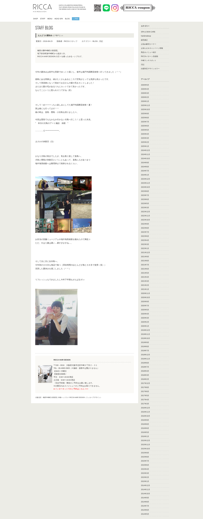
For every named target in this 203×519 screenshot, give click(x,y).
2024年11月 (145, 154)
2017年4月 (145, 400)
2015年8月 (145, 457)
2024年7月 (145, 171)
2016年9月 (145, 420)
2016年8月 (145, 424)
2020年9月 (145, 302)
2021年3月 (145, 281)
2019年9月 (145, 342)
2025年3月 (145, 138)
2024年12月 (145, 150)
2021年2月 (145, 285)
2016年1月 (145, 436)
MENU (49, 19)
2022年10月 (145, 220)
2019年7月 (145, 351)
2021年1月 (145, 289)
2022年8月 (145, 228)
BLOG (67, 19)
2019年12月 (145, 330)
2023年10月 (145, 187)
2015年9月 (145, 453)
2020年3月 (145, 318)
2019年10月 (145, 338)
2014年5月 (145, 514)
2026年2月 (145, 97)
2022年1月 (145, 248)
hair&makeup (146, 36)
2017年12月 (145, 383)
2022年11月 (145, 216)
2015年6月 (145, 465)
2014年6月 (145, 510)
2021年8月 (145, 261)
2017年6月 (145, 391)
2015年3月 (145, 473)
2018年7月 (145, 367)
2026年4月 (145, 89)
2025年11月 (145, 105)
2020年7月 (145, 306)
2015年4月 (145, 469)
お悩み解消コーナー (148, 44)
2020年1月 (145, 326)
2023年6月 (145, 199)
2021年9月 (145, 257)
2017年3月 (145, 404)
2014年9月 (145, 498)
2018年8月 (145, 363)
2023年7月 (145, 195)
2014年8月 (145, 502)
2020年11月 (145, 293)
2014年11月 (145, 490)
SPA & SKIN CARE (148, 32)
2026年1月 (145, 101)
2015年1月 (145, 481)
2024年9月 (145, 163)
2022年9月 (145, 224)
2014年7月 (145, 506)
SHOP (35, 19)
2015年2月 (145, 477)
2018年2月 (145, 379)
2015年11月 (145, 445)
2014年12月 (145, 485)
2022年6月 (145, 236)
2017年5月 (145, 396)
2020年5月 (145, 310)
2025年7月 (145, 122)
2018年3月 (145, 375)
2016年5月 (145, 432)
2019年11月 (145, 334)
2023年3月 (145, 208)
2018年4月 (145, 371)
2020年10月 (145, 297)
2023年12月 (145, 179)
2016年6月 (145, 428)
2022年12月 (145, 212)
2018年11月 (145, 359)
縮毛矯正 (144, 40)
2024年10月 (145, 159)
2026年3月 (145, 93)
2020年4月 (145, 314)
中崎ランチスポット (148, 60)
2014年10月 (145, 494)
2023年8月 (145, 191)
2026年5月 (145, 85)
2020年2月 (145, 322)
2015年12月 (145, 440)
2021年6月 (145, 269)
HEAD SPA (58, 19)
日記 (101, 41)
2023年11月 (145, 183)
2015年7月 (145, 461)
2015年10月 (145, 449)
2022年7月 (145, 232)
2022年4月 (145, 240)
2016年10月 (145, 416)
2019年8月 (145, 347)
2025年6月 (145, 126)
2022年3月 (145, 244)
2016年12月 (145, 408)
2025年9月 (145, 114)
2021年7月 (145, 265)
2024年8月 (145, 167)
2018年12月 (145, 355)
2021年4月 (145, 277)
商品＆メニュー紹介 (148, 52)
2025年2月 (145, 142)
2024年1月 (145, 175)
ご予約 (75, 18)
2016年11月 (145, 412)
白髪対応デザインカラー (150, 69)
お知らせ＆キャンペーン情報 (152, 48)
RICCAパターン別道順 (149, 56)
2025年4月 (145, 134)
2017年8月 (145, 387)
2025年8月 (145, 118)
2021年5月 (145, 273)
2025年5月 (145, 130)
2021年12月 (145, 253)
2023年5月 (145, 203)
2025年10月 (145, 109)
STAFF (42, 19)
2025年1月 (145, 146)
